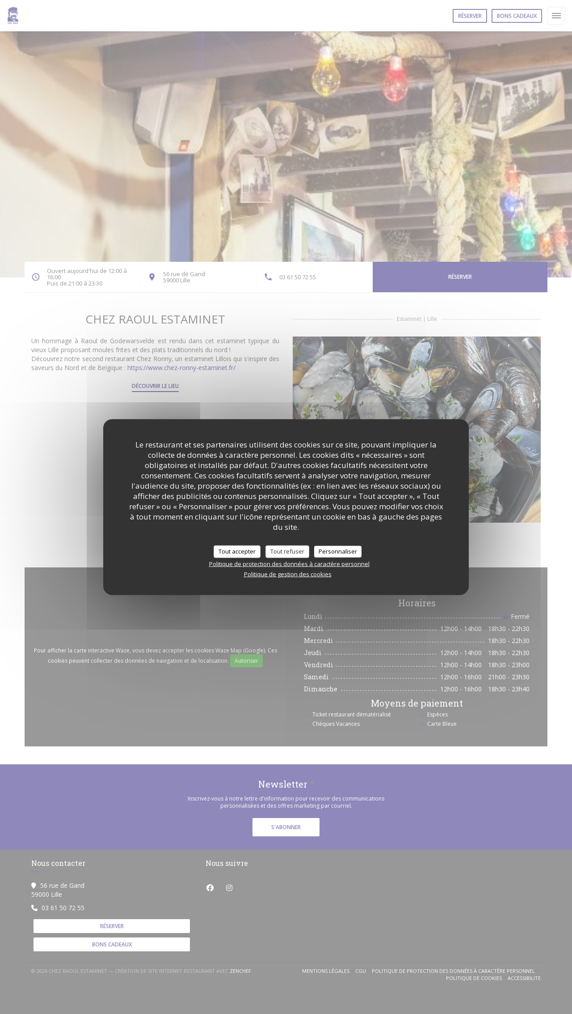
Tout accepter (237, 551)
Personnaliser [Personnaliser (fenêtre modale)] (338, 551)
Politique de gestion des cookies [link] (288, 574)
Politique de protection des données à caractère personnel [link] (289, 563)
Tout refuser (287, 551)
